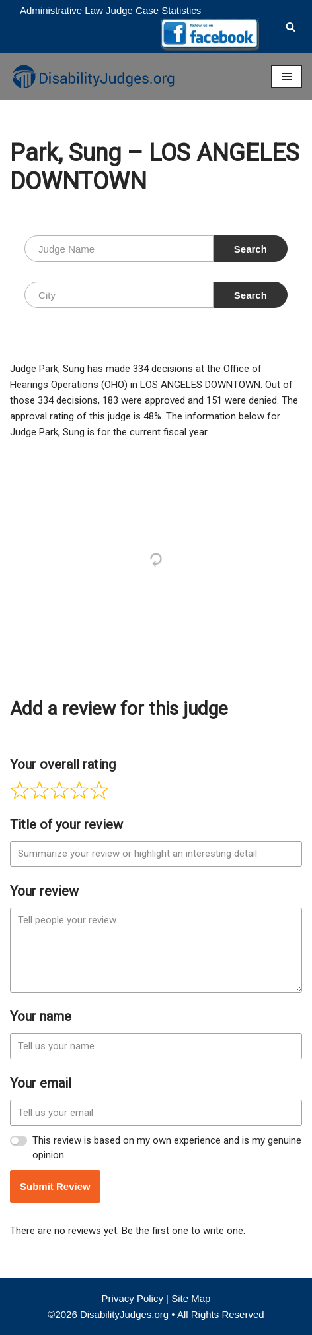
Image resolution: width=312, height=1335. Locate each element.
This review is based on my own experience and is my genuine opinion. (166, 1148)
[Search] (290, 27)
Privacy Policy (132, 1298)
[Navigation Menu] (286, 76)
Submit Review (55, 1186)
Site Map (190, 1298)
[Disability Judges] (92, 76)
